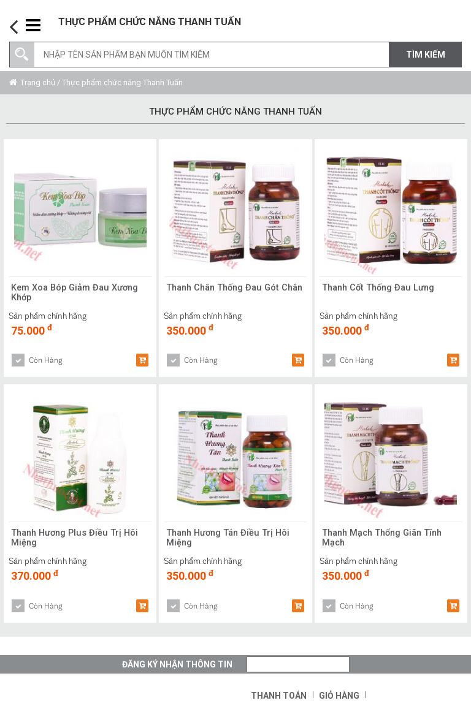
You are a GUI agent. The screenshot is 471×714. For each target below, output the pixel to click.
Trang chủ (37, 82)
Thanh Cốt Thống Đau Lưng (381, 288)
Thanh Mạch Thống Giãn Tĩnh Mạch (386, 538)
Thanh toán (279, 696)
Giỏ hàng (339, 696)
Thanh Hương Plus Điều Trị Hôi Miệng (77, 538)
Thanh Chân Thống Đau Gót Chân (226, 293)
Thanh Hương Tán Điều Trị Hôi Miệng (231, 538)
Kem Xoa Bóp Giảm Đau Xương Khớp (77, 293)
